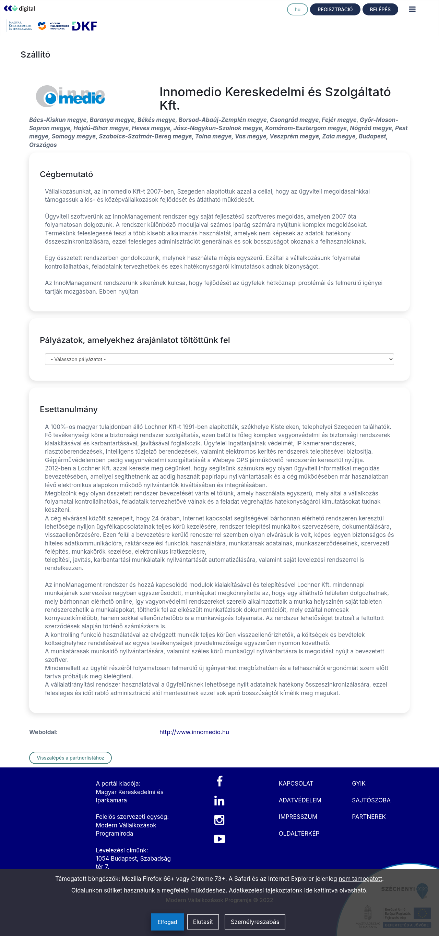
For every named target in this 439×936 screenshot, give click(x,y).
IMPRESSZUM (298, 816)
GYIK (359, 783)
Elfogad (167, 922)
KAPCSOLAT (296, 783)
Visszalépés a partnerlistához (70, 758)
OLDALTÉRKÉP (299, 833)
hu (297, 9)
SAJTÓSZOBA (371, 800)
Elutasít (203, 922)
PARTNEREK (369, 816)
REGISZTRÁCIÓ (335, 9)
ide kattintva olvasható (335, 890)
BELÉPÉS (380, 9)
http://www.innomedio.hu (194, 732)
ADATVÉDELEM (300, 800)
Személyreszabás (255, 922)
